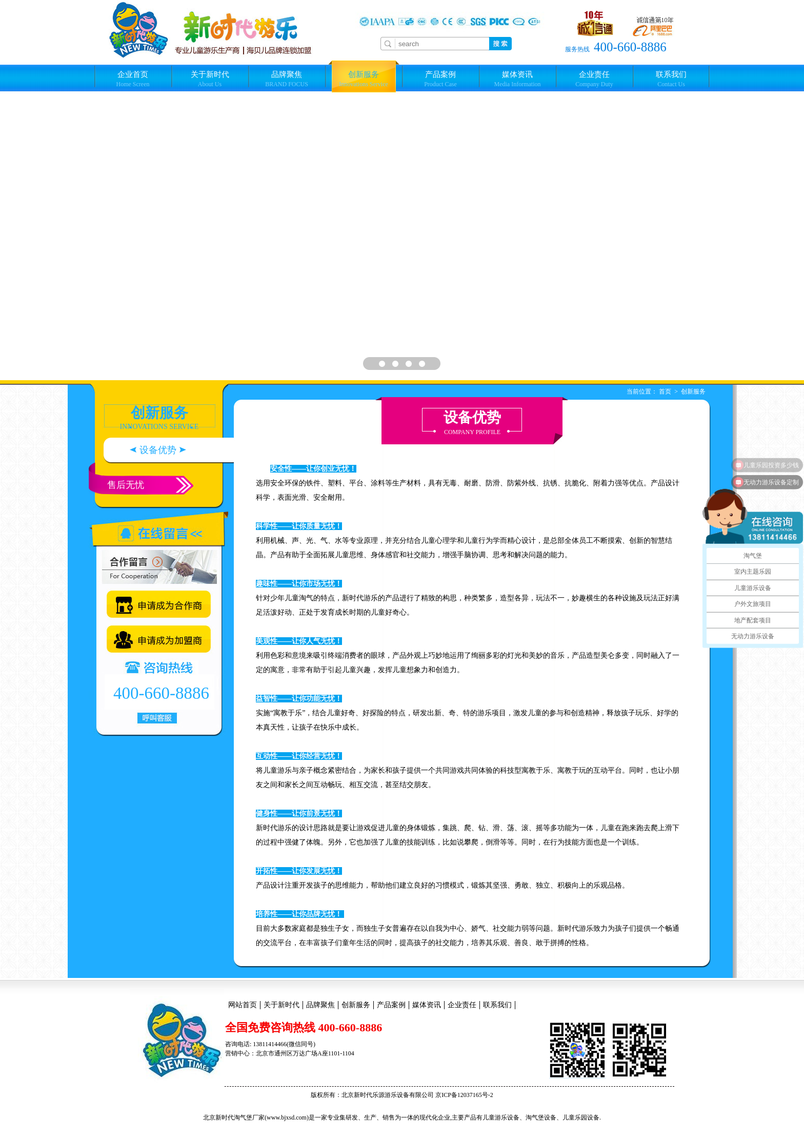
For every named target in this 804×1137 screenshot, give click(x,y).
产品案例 (440, 79)
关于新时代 (210, 79)
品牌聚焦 (286, 79)
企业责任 (594, 79)
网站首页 (242, 1005)
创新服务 (363, 79)
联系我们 (671, 79)
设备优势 (157, 450)
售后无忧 (125, 485)
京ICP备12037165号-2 (464, 1095)
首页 (665, 391)
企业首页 (133, 79)
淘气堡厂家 (249, 1117)
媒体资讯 (517, 79)
